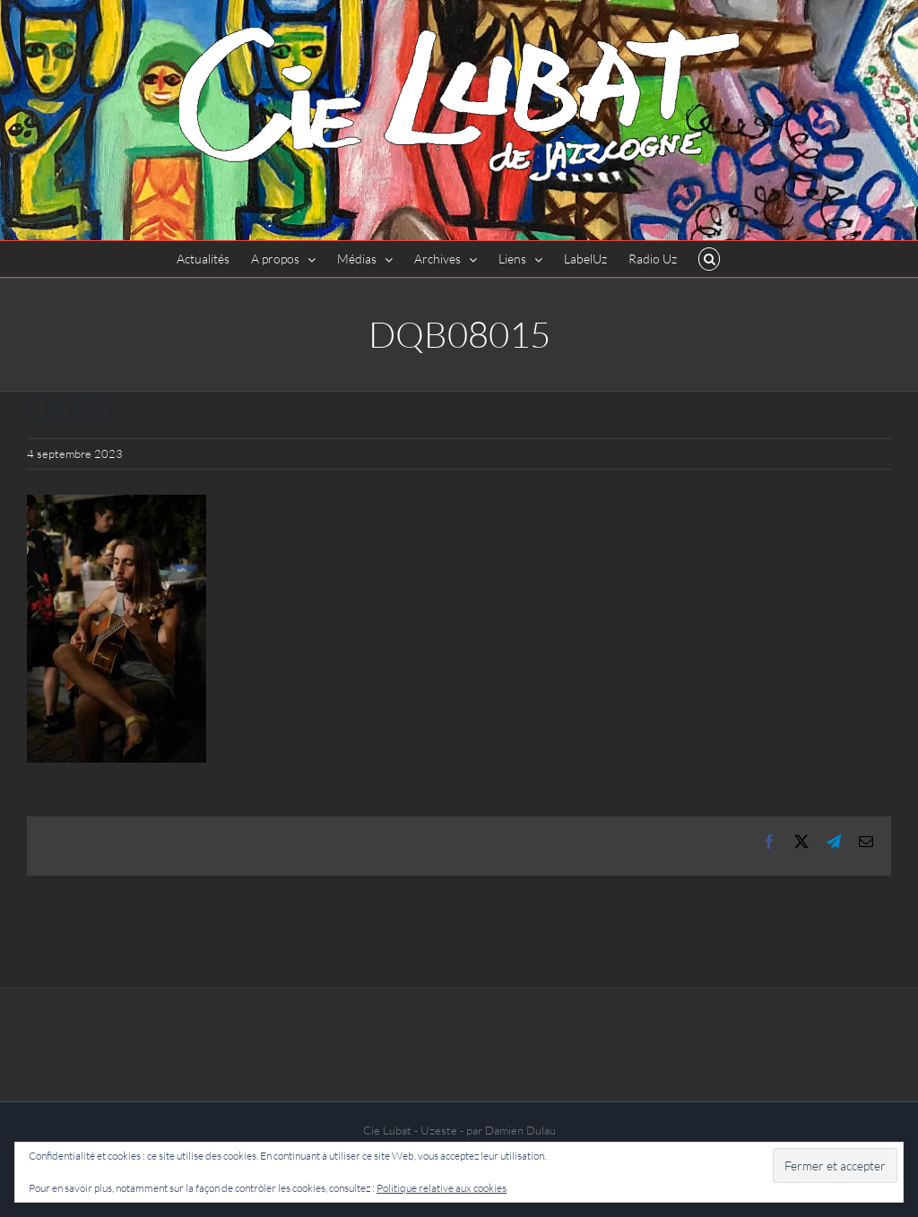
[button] (709, 259)
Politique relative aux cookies (442, 1188)
